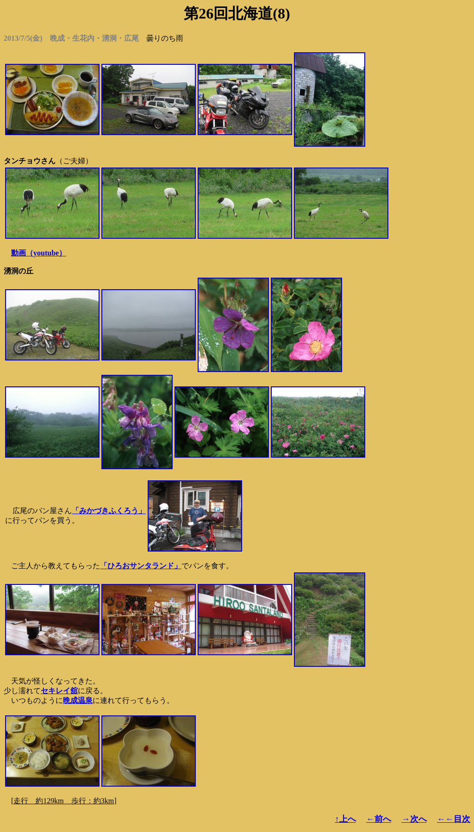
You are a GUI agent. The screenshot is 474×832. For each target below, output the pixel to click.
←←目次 (453, 819)
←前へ (378, 819)
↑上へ (345, 819)
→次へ (414, 819)
